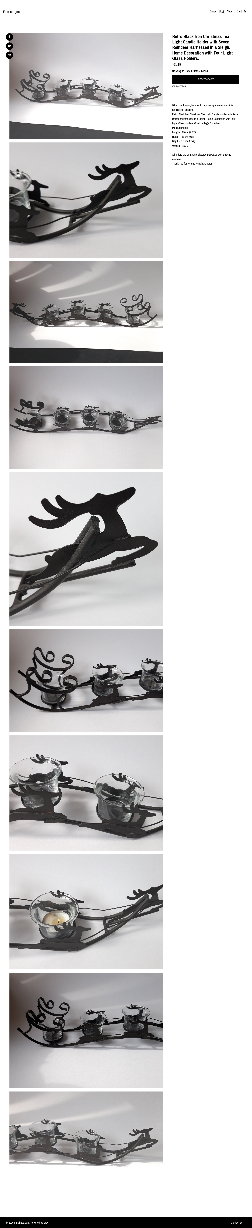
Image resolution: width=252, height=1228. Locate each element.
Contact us (237, 1222)
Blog (221, 11)
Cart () (241, 11)
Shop (213, 11)
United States (192, 71)
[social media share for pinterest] (9, 55)
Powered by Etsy (39, 1222)
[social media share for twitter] (9, 46)
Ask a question (179, 86)
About (230, 11)
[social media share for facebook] (9, 37)
